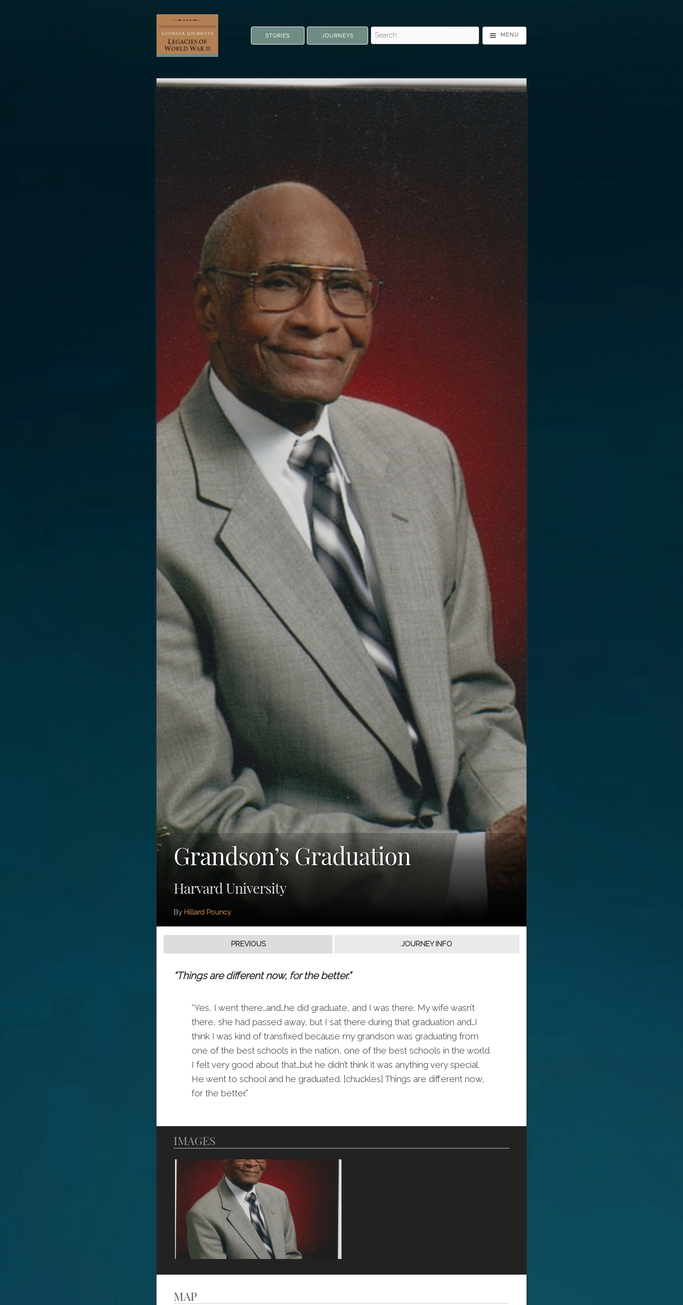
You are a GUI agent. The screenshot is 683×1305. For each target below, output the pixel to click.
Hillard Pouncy (207, 912)
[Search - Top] (425, 36)
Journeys (337, 36)
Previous (248, 944)
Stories (278, 36)
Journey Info (426, 944)
